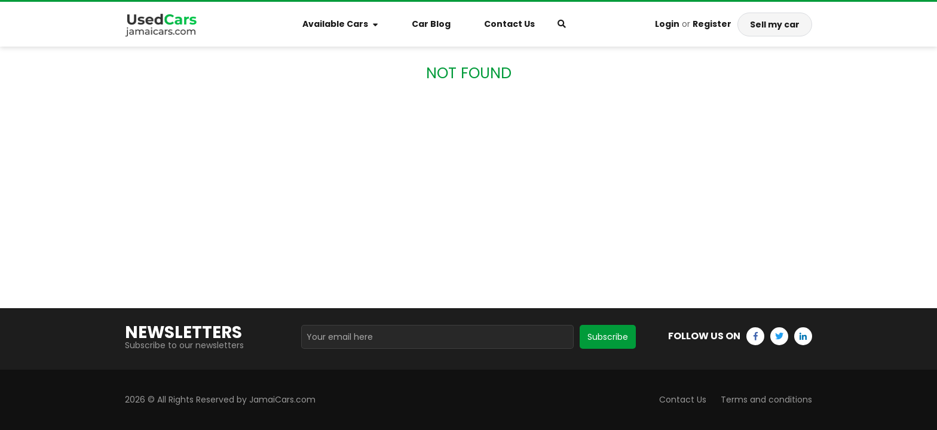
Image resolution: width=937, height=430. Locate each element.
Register (712, 24)
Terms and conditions (766, 400)
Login (667, 24)
